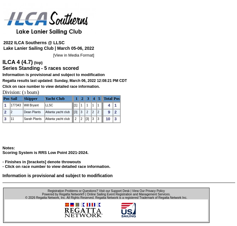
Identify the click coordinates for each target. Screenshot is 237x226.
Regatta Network (47, 197)
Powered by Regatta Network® (63, 194)
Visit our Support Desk (114, 191)
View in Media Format (73, 55)
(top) (38, 63)
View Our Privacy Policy (148, 191)
